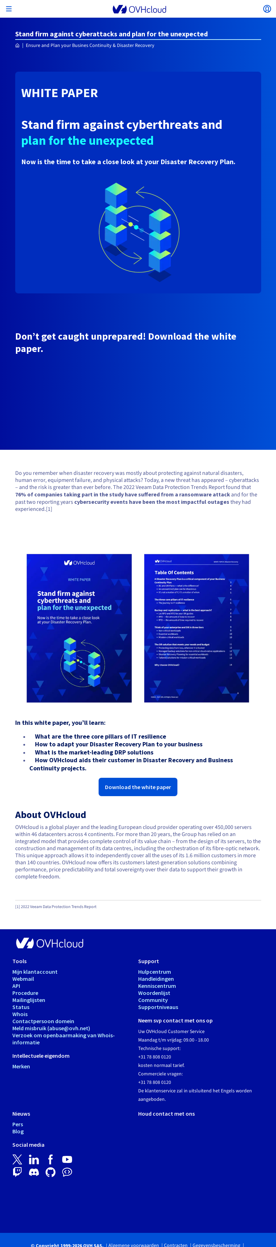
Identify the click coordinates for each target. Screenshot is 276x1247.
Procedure (25, 992)
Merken (21, 1066)
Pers (17, 1124)
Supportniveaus (158, 1006)
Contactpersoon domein (43, 1021)
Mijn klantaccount (35, 971)
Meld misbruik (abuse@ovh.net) (51, 1028)
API (16, 985)
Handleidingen (156, 978)
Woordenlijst (154, 992)
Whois (20, 1014)
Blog (18, 1131)
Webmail (23, 978)
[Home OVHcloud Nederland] (17, 45)
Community (153, 999)
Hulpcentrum (154, 971)
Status (20, 1006)
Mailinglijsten (28, 999)
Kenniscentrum (157, 985)
